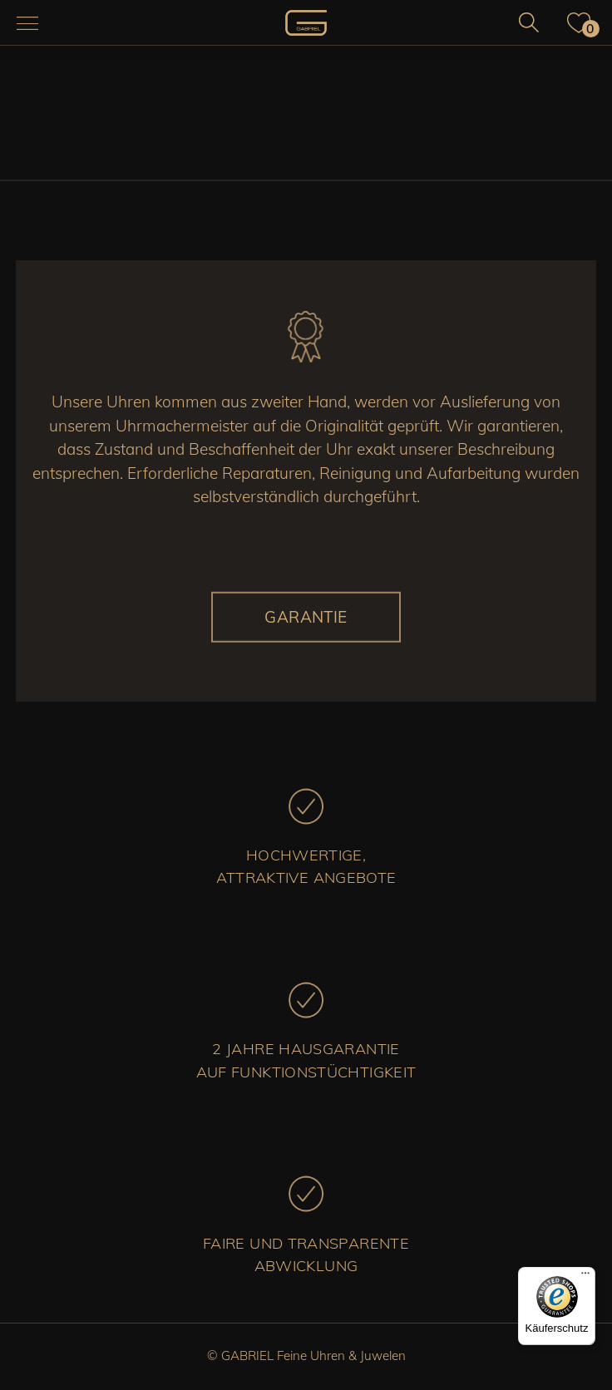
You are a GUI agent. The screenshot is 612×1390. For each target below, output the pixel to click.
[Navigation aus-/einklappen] (27, 23)
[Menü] (585, 1277)
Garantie (306, 617)
